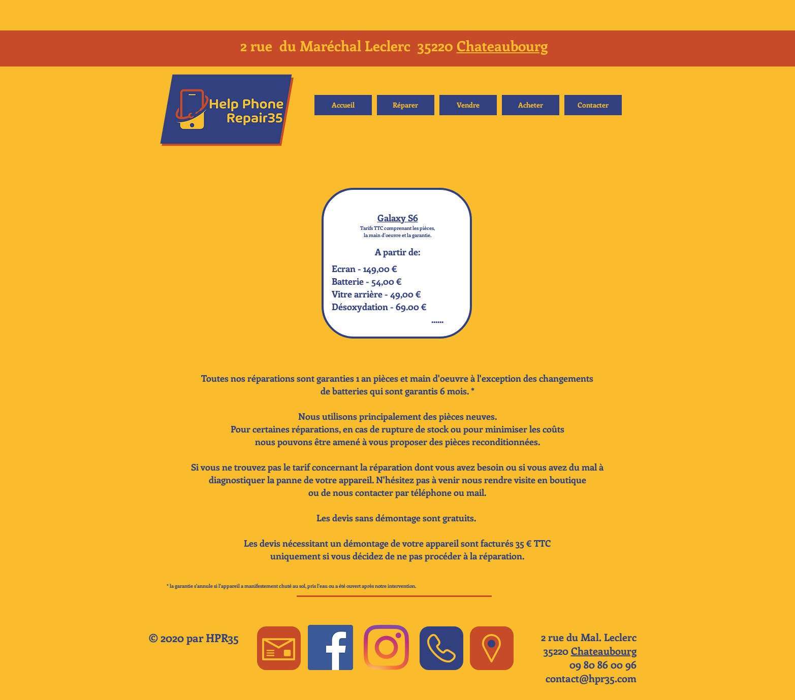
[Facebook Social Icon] (330, 647)
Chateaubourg (502, 45)
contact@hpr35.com (591, 678)
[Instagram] (386, 647)
